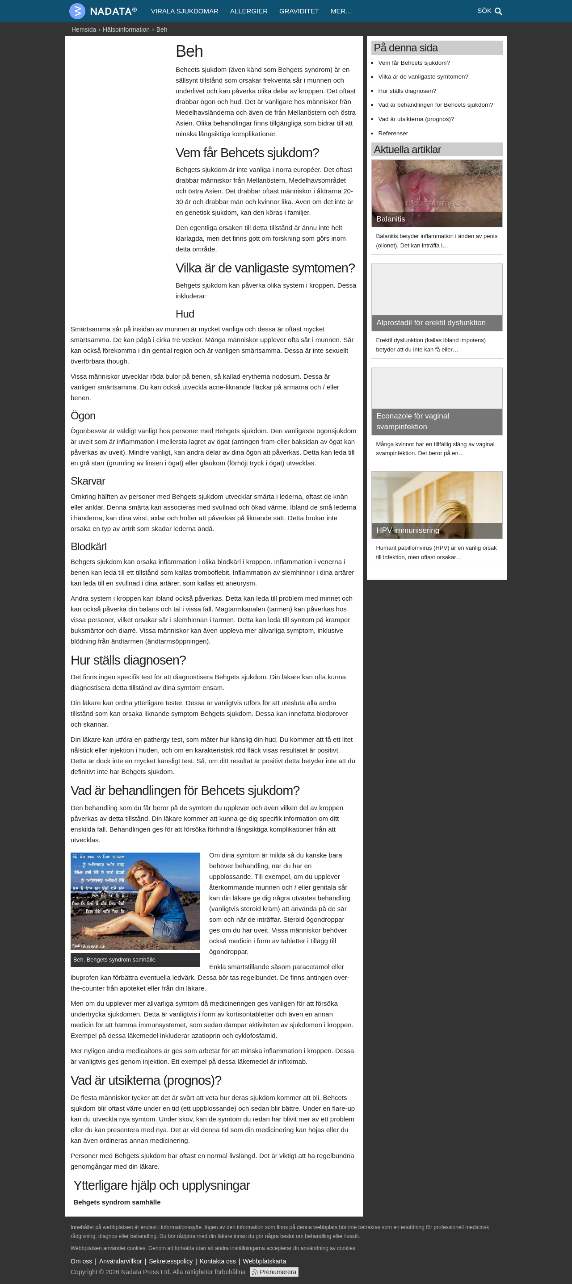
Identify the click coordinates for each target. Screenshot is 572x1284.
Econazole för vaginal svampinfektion (412, 421)
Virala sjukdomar (185, 11)
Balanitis (390, 219)
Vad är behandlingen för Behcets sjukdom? (435, 104)
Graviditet (299, 11)
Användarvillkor (120, 1261)
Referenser (393, 133)
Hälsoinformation (126, 29)
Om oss (81, 1261)
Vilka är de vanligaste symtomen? (423, 76)
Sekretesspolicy (171, 1261)
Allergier (249, 11)
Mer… (341, 11)
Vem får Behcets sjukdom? (414, 62)
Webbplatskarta (264, 1261)
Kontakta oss (218, 1261)
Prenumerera (278, 1272)
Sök (484, 10)
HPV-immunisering (407, 530)
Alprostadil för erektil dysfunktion (431, 322)
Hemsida (84, 29)
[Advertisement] (121, 177)
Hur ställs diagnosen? (407, 91)
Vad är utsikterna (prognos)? (416, 119)
